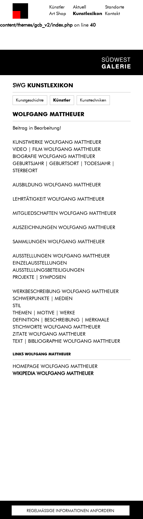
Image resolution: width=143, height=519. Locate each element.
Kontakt (112, 13)
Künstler (57, 7)
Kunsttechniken (93, 100)
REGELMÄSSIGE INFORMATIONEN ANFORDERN (70, 510)
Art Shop (57, 13)
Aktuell (79, 7)
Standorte (114, 7)
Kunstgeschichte (30, 100)
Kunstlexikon (87, 13)
